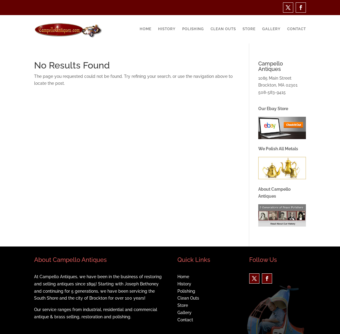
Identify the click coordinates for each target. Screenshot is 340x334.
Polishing (193, 29)
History (167, 29)
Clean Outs (223, 29)
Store (249, 29)
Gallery (271, 29)
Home (145, 29)
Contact (296, 29)
